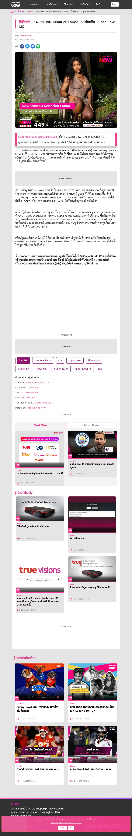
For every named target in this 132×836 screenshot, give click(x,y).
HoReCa (85, 4)
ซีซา (100, 369)
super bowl (75, 360)
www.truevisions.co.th (37, 382)
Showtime (69, 4)
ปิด (71, 828)
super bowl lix (83, 369)
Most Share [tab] (91, 425)
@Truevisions (28, 397)
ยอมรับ (62, 828)
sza (60, 360)
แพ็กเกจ (34, 4)
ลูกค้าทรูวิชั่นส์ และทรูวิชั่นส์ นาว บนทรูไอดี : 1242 (35, 812)
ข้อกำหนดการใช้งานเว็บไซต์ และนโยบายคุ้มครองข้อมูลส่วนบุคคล (66, 823)
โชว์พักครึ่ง (41, 369)
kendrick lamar (43, 360)
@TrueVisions (32, 392)
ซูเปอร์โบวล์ (23, 369)
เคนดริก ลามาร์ (60, 369)
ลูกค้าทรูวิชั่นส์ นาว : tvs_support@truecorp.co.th (37, 809)
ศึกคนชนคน (94, 360)
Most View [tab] (40, 425)
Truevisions (33, 387)
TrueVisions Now (36, 408)
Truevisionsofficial (44, 403)
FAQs (98, 4)
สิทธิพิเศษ (52, 4)
